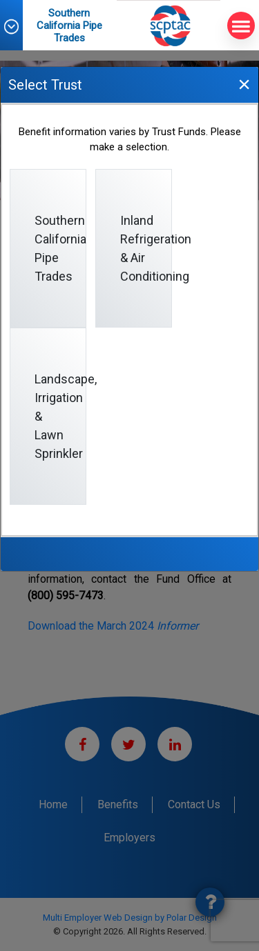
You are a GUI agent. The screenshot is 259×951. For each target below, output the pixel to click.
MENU (238, 25)
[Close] (244, 84)
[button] (18, 26)
